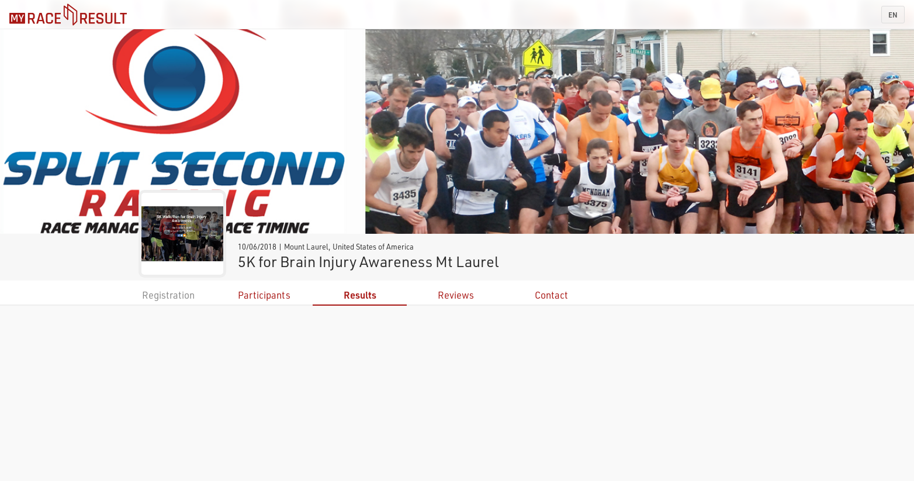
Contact (551, 295)
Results (360, 295)
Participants (264, 295)
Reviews (456, 295)
